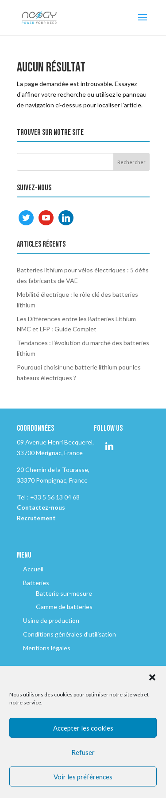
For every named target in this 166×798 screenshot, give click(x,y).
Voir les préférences (83, 777)
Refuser (83, 752)
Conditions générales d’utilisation (69, 634)
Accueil (33, 569)
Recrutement (36, 518)
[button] (152, 677)
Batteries (36, 582)
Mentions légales (46, 648)
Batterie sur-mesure (64, 593)
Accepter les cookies (83, 728)
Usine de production (51, 620)
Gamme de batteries (64, 606)
